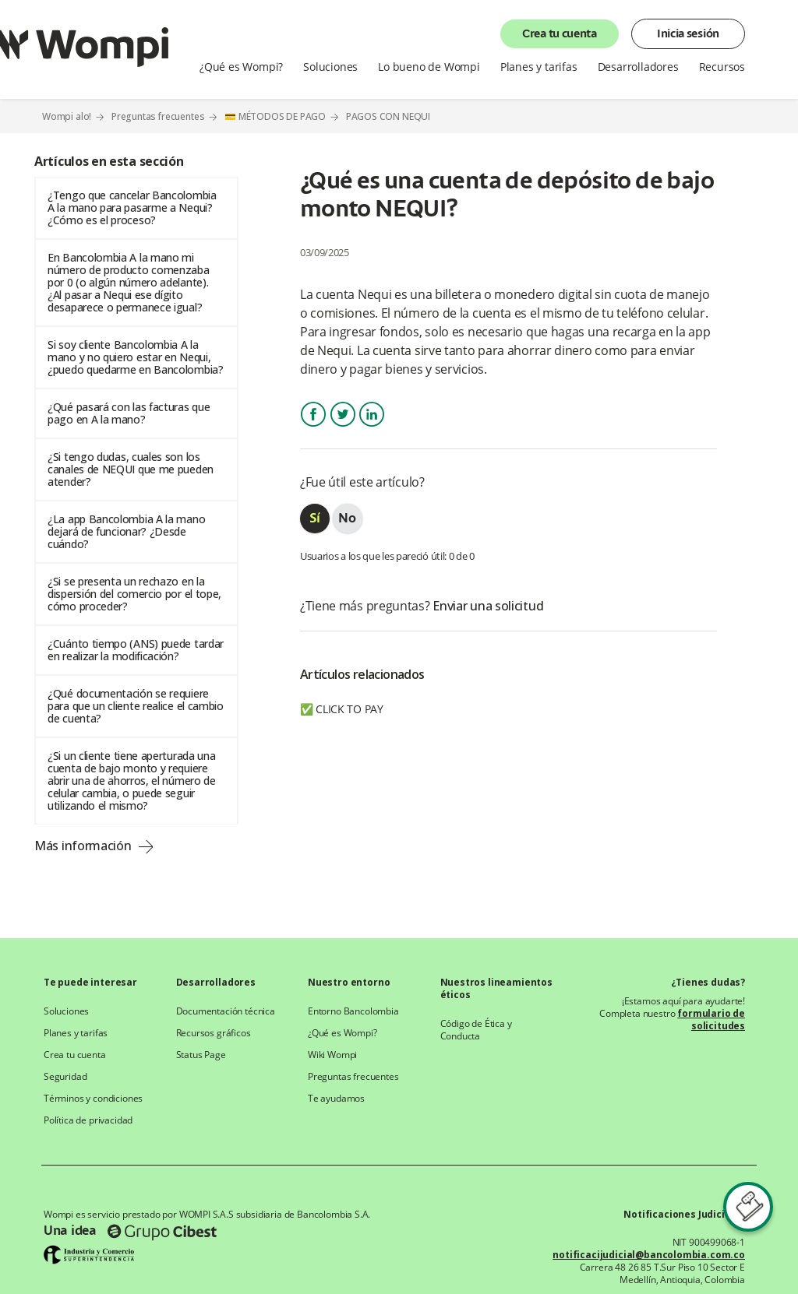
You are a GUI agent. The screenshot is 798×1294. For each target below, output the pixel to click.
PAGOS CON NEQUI (388, 117)
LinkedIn (371, 427)
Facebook (313, 427)
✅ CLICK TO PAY (341, 709)
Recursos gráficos (213, 1033)
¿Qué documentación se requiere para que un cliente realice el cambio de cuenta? (136, 706)
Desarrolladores (638, 67)
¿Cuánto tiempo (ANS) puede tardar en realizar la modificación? (136, 649)
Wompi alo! (66, 116)
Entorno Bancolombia (353, 1011)
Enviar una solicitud (488, 605)
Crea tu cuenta (559, 34)
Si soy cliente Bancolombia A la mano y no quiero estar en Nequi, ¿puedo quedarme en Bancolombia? (136, 357)
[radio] (315, 518)
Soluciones (330, 67)
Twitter (343, 427)
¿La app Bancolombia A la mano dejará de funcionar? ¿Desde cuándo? (126, 531)
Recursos (722, 67)
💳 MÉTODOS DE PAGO (275, 116)
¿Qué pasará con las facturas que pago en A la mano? (129, 413)
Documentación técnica (225, 1011)
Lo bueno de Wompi (429, 67)
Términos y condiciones (93, 1098)
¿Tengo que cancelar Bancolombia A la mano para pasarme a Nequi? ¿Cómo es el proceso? (132, 207)
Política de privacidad (88, 1120)
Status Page (201, 1055)
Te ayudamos (336, 1098)
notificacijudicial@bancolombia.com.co (649, 1255)
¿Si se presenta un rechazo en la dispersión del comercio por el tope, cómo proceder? (134, 594)
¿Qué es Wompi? (241, 67)
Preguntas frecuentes (158, 116)
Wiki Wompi (332, 1055)
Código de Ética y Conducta (476, 1030)
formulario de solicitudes (711, 1019)
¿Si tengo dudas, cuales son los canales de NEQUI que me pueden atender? (131, 469)
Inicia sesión (688, 34)
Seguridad (65, 1077)
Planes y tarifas (538, 67)
